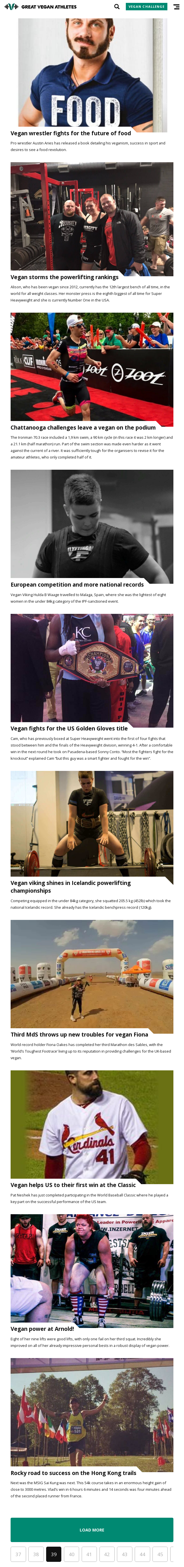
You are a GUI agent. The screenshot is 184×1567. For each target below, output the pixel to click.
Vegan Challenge (147, 6)
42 (107, 1554)
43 (125, 1554)
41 (89, 1554)
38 (36, 1554)
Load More (92, 1530)
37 (18, 1554)
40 (72, 1554)
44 (142, 1554)
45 (160, 1554)
